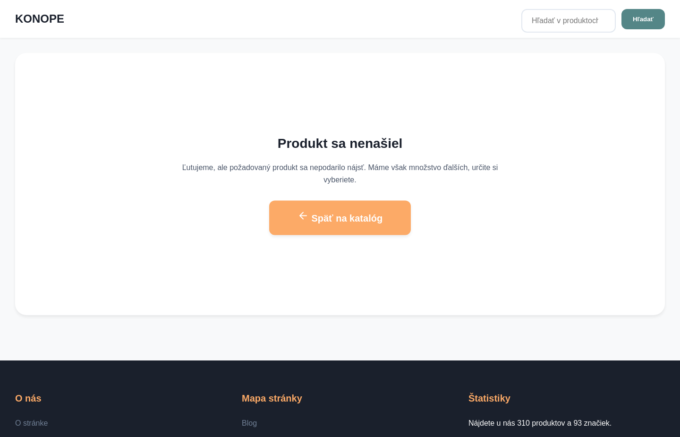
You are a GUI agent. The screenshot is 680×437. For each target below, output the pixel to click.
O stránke (31, 423)
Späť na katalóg (340, 216)
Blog (249, 423)
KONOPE (39, 18)
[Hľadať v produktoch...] (568, 21)
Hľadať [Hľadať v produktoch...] (643, 19)
